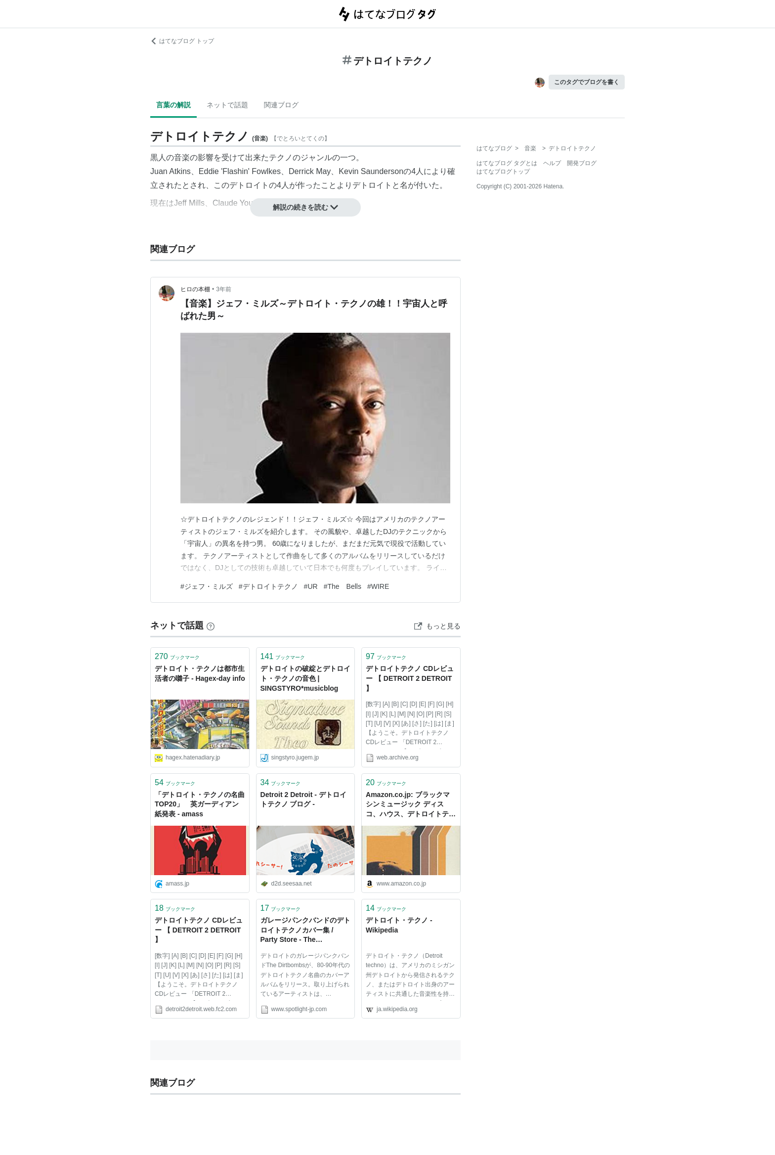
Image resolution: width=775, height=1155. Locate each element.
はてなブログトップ (503, 171)
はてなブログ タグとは (506, 163)
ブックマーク (177, 656)
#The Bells (342, 586)
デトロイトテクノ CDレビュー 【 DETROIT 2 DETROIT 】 (410, 678)
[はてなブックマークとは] (211, 625)
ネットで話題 (227, 105)
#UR (311, 586)
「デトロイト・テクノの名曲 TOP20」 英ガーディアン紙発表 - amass (200, 804)
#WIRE (378, 586)
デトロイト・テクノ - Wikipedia (399, 925)
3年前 (223, 289)
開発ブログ (582, 163)
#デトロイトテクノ (268, 586)
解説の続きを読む (305, 207)
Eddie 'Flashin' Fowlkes (240, 171)
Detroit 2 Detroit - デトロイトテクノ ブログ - (303, 799)
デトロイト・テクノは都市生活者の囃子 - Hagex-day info (200, 673)
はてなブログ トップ (182, 41)
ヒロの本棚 (195, 289)
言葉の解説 (173, 105)
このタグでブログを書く (586, 82)
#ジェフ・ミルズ (206, 586)
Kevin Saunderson (371, 171)
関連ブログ (281, 105)
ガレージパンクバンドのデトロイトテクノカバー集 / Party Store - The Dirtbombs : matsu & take (305, 930)
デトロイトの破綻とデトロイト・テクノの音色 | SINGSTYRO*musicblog (305, 678)
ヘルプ (552, 163)
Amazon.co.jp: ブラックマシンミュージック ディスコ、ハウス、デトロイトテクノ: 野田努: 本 (411, 805)
